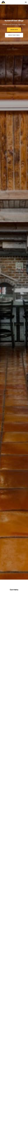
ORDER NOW (14, 29)
